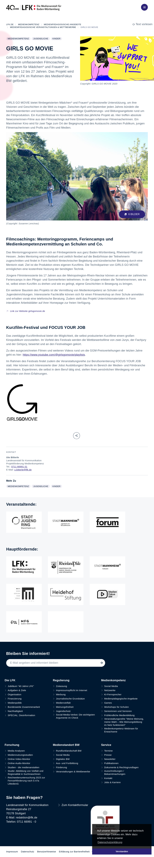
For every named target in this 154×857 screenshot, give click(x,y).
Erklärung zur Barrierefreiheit (74, 851)
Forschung (12, 744)
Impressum (12, 851)
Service (106, 744)
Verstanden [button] (122, 851)
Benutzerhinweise (46, 851)
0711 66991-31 (19, 466)
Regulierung (61, 680)
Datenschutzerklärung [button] (110, 842)
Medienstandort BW (66, 744)
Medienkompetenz (19, 38)
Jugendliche (41, 38)
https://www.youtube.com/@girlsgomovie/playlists (54, 354)
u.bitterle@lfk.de (23, 469)
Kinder (57, 38)
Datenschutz (27, 851)
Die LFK (10, 680)
